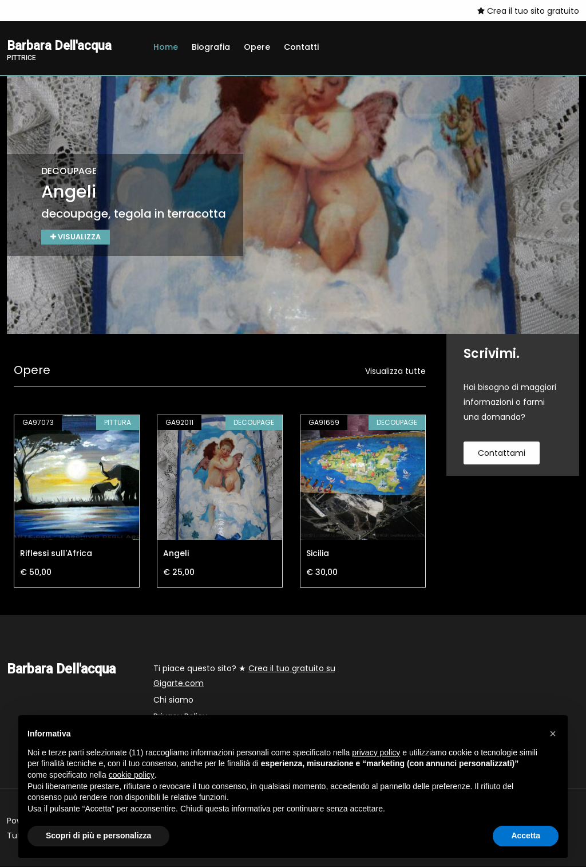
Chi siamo (173, 701)
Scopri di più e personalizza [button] (98, 835)
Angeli (176, 554)
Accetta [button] (525, 835)
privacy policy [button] (376, 752)
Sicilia (317, 554)
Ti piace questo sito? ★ (244, 677)
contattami (501, 454)
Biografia (211, 47)
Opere (257, 47)
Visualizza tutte (395, 372)
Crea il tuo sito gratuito (528, 11)
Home (165, 47)
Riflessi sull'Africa (56, 554)
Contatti (301, 47)
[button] (553, 733)
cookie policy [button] (132, 774)
